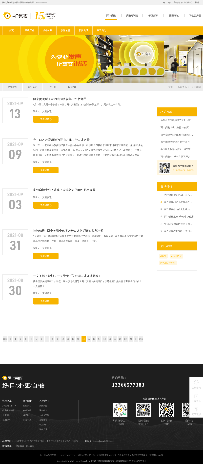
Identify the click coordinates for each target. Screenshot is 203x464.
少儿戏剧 (6, 415)
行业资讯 (27, 410)
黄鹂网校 (20, 446)
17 (99, 339)
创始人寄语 (44, 415)
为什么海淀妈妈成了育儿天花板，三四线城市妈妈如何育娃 (177, 120)
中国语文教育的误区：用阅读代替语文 (177, 149)
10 (62, 339)
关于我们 (101, 30)
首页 (11, 30)
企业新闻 (12, 86)
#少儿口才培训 (168, 263)
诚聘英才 (43, 429)
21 (120, 339)
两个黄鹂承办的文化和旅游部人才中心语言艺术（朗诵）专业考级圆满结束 (177, 134)
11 (68, 339)
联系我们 (43, 425)
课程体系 (47, 30)
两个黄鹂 (111, 15)
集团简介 (43, 406)
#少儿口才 (176, 256)
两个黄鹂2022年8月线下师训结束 (177, 156)
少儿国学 (6, 420)
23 (131, 339)
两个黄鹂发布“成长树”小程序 (175, 142)
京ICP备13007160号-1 (136, 461)
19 (110, 339)
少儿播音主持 (8, 410)
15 (89, 339)
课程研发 (43, 410)
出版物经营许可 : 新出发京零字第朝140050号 (96, 455)
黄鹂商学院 (132, 15)
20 (115, 339)
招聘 (197, 2)
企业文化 (43, 420)
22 (125, 339)
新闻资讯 (83, 30)
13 (78, 339)
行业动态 (32, 87)
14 (83, 339)
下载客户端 (195, 15)
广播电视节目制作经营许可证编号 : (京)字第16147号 (140, 455)
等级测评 (153, 15)
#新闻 (163, 256)
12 (73, 339)
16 (94, 339)
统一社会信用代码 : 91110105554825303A (58, 455)
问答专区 (73, 87)
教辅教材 (65, 30)
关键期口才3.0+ (9, 406)
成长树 (52, 87)
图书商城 (174, 15)
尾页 (141, 339)
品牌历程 (29, 30)
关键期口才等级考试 (183, 2)
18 (104, 339)
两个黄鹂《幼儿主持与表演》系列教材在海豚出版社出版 (177, 127)
